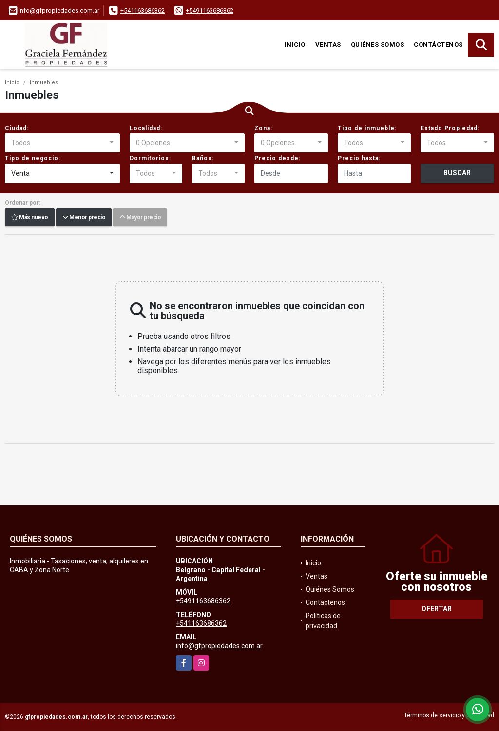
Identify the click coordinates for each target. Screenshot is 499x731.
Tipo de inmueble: (367, 128)
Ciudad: (17, 128)
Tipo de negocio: (32, 158)
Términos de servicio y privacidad (449, 715)
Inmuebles (44, 82)
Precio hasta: (359, 158)
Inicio (295, 44)
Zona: (263, 128)
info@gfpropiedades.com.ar (219, 646)
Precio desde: (277, 158)
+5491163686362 (209, 10)
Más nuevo (29, 217)
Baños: (203, 158)
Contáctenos (438, 44)
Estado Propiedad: (450, 128)
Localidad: (146, 128)
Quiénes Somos (377, 44)
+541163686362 (142, 10)
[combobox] (62, 143)
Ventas (328, 44)
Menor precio (83, 217)
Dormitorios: (150, 158)
